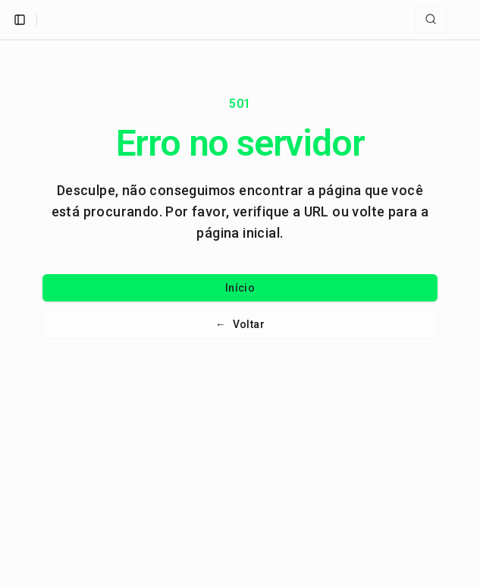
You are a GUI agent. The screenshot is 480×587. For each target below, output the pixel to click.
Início (240, 288)
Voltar (240, 324)
